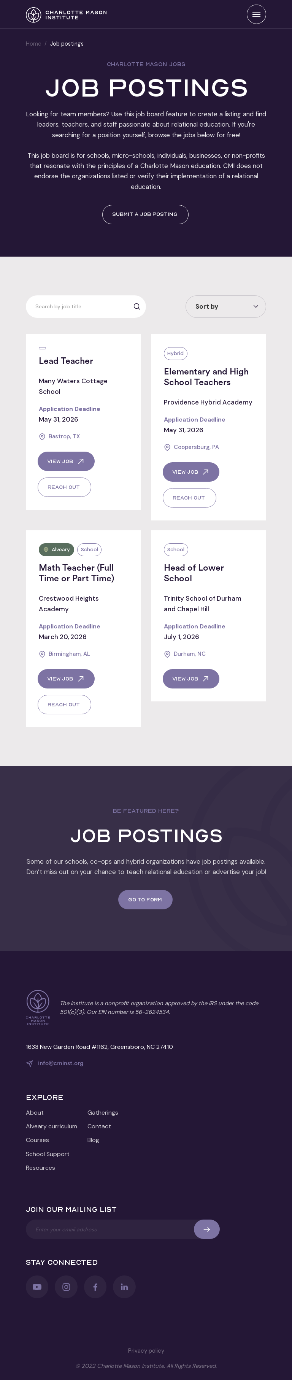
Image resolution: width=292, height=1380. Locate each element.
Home (33, 44)
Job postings (67, 44)
